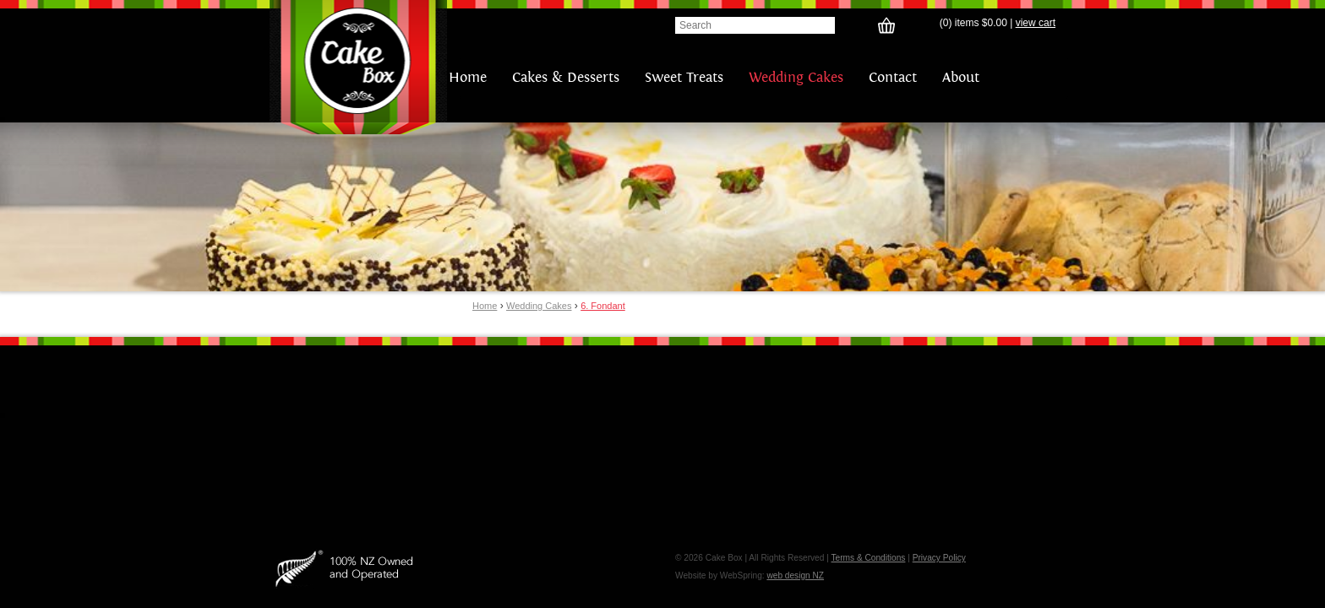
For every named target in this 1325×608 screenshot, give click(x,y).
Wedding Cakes (796, 77)
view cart (1035, 23)
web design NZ (795, 575)
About (960, 77)
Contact (893, 77)
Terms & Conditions (868, 557)
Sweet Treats (684, 77)
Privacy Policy (939, 557)
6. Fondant (603, 306)
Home (468, 77)
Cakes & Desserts (565, 77)
